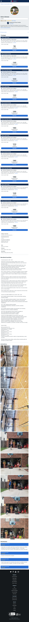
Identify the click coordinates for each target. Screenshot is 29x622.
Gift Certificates (14, 581)
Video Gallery (14, 578)
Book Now (14, 50)
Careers (14, 608)
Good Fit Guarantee (15, 590)
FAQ (14, 587)
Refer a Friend (14, 583)
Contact (14, 610)
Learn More (11, 23)
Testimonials (14, 593)
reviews (14, 20)
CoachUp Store (14, 599)
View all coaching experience (5, 27)
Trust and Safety (14, 592)
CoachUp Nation (14, 576)
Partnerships (14, 605)
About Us (14, 603)
